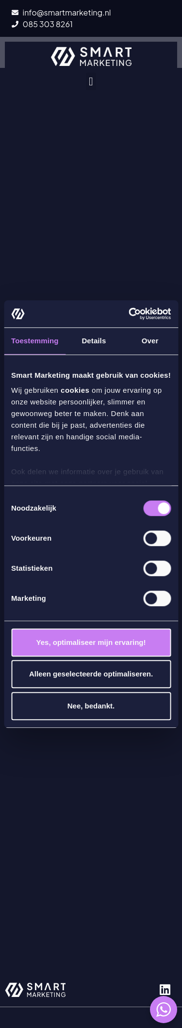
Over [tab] (150, 341)
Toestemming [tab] (35, 341)
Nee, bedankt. (91, 706)
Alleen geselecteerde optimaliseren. (91, 674)
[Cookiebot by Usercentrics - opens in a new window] (129, 313)
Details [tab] (94, 341)
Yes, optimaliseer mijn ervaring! (91, 642)
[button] (91, 81)
